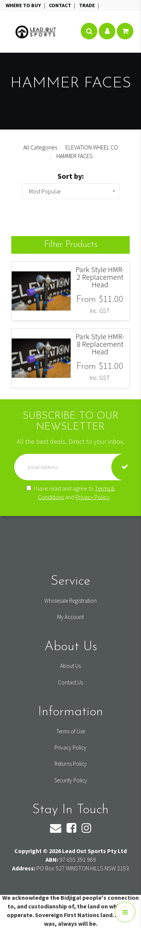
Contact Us (70, 682)
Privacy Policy (92, 496)
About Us (70, 665)
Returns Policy (71, 763)
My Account (70, 616)
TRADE (87, 5)
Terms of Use (70, 731)
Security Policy (70, 780)
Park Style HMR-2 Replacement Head (100, 277)
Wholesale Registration (70, 600)
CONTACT (60, 5)
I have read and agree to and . (70, 492)
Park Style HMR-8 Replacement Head (100, 344)
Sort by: (71, 176)
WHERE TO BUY (24, 5)
